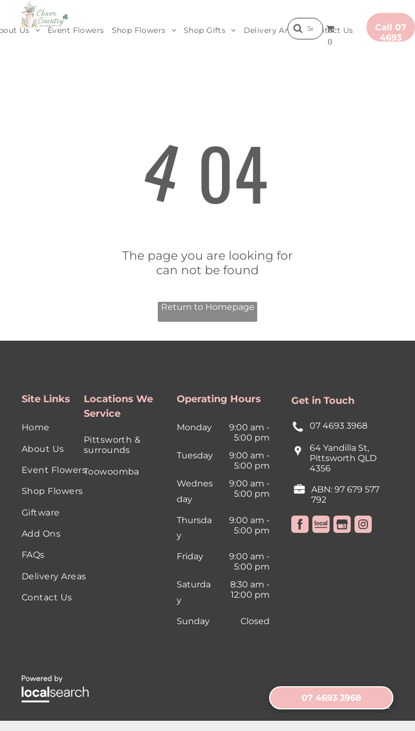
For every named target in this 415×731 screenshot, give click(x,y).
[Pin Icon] (298, 456)
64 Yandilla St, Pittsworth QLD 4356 (343, 458)
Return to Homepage (208, 307)
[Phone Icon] (298, 430)
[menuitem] (76, 30)
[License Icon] (299, 492)
